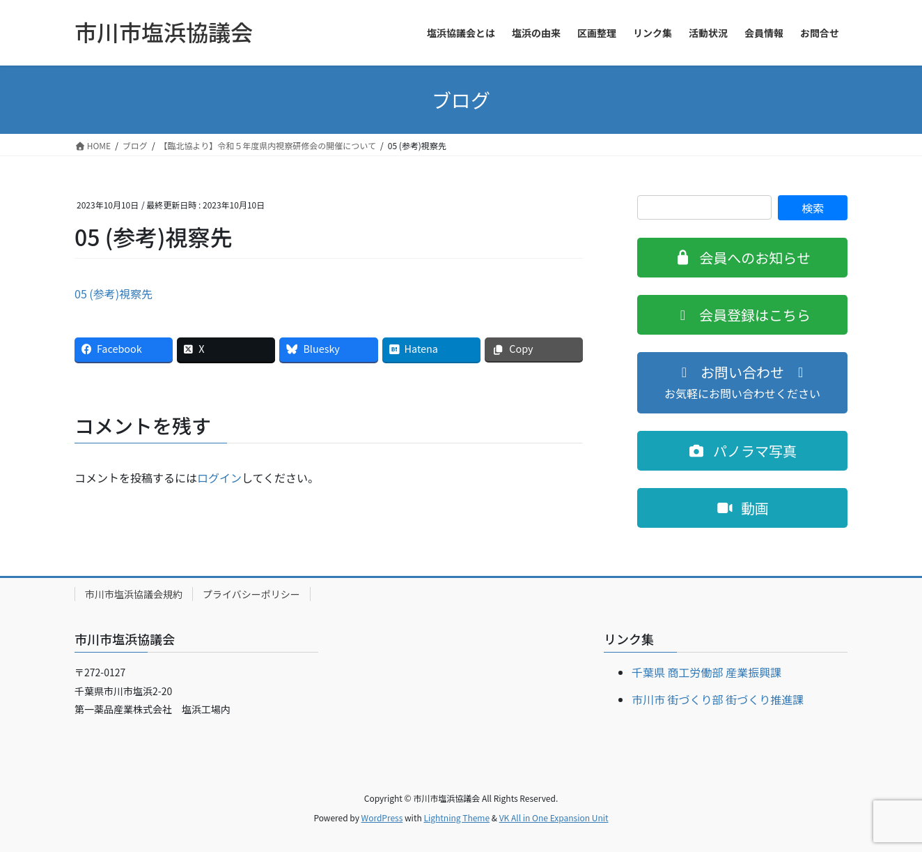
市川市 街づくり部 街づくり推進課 (718, 699)
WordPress (382, 817)
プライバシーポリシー (251, 594)
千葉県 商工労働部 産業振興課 (706, 672)
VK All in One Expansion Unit (554, 817)
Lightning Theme (456, 817)
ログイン (219, 477)
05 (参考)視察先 (114, 293)
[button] (742, 257)
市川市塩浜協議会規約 (133, 594)
